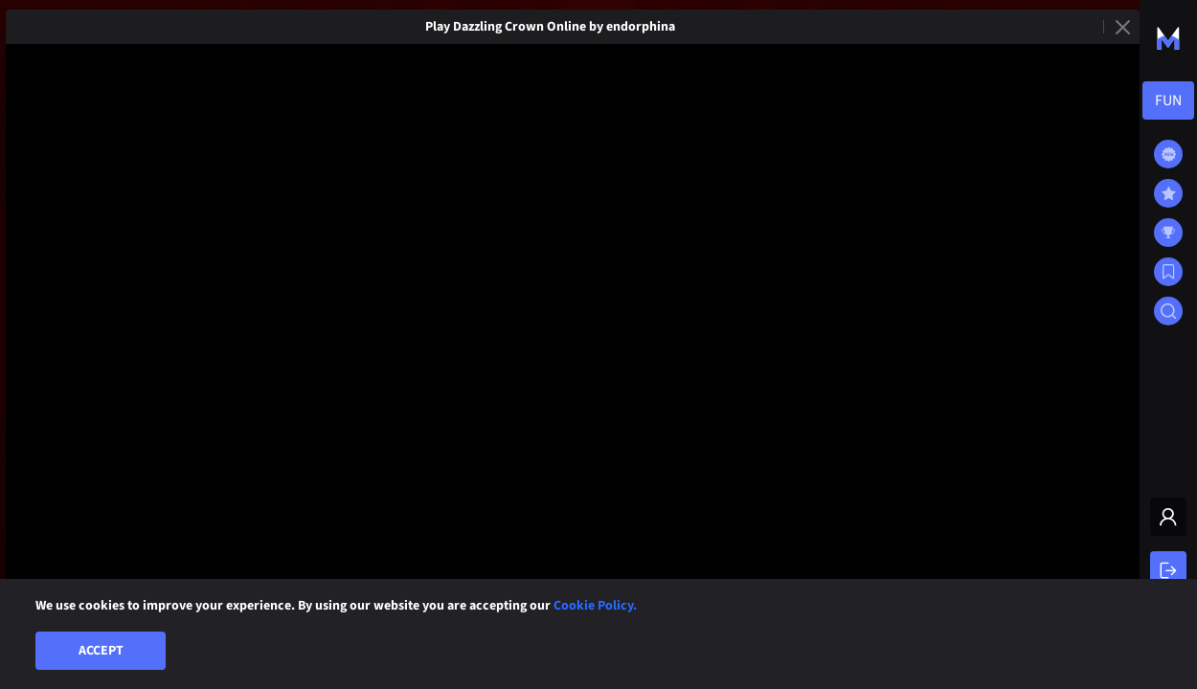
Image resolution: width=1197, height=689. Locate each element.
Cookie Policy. (595, 605)
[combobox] (1168, 100)
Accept (101, 650)
